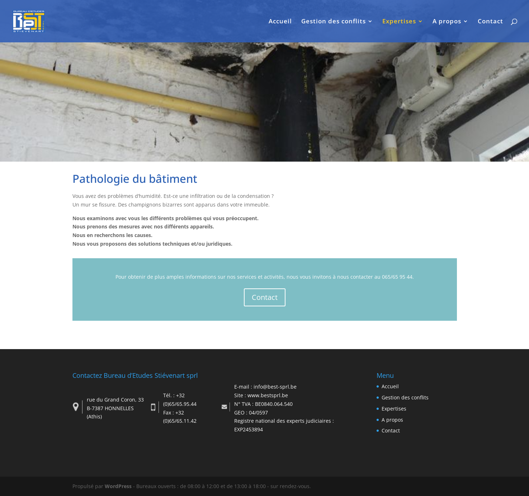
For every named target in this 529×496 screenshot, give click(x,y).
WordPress (118, 486)
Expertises (399, 22)
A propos (447, 22)
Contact (490, 22)
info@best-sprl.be (275, 386)
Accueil (280, 22)
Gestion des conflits (333, 22)
